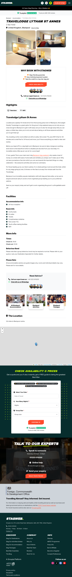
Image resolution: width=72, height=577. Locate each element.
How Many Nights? (21, 401)
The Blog (9, 554)
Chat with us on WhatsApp (36, 98)
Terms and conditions (13, 575)
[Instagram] (52, 563)
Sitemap (50, 538)
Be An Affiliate (51, 548)
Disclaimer (9, 573)
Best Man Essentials (12, 551)
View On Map (35, 28)
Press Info (50, 544)
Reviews (29, 551)
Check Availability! (36, 84)
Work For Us (31, 554)
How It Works (31, 544)
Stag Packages (11, 548)
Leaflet (35, 364)
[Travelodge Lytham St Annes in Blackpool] (21, 47)
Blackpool (8, 18)
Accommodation (17, 18)
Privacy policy (10, 570)
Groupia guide (36, 508)
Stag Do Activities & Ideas (14, 541)
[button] (46, 3)
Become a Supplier (53, 551)
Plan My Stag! (60, 3)
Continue (36, 422)
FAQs (42, 466)
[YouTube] (64, 563)
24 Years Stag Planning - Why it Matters (36, 8)
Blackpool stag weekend (41, 155)
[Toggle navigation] (69, 3)
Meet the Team (31, 548)
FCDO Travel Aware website (47, 505)
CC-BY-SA (59, 364)
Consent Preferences (54, 554)
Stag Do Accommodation (14, 544)
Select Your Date (20, 392)
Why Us (29, 541)
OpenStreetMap (47, 364)
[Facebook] (60, 563)
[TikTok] (56, 563)
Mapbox (70, 364)
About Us (30, 538)
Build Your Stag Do (36, 476)
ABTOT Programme (53, 541)
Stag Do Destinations (13, 538)
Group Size (18, 410)
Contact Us (9, 531)
